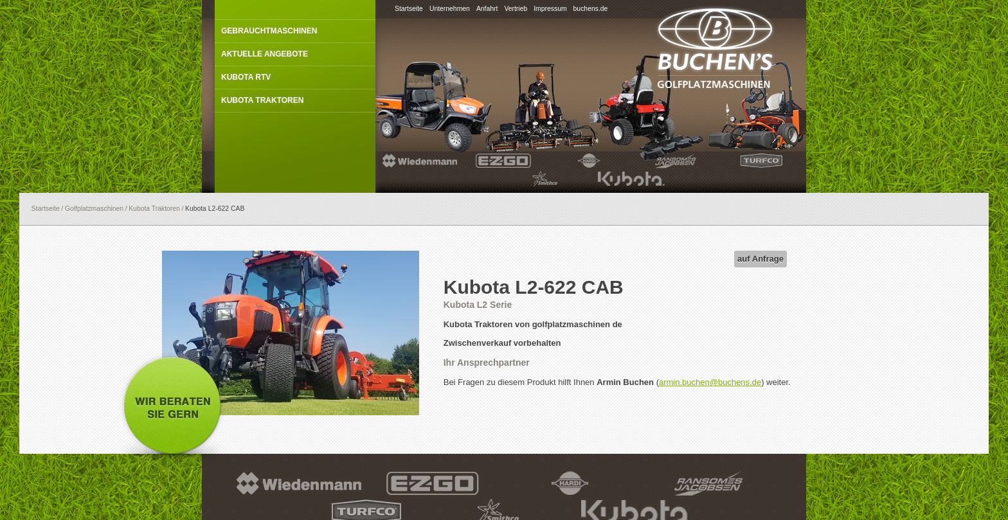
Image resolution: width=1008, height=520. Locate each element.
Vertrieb (515, 8)
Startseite (409, 8)
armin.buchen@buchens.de (710, 382)
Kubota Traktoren (262, 100)
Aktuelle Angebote (264, 53)
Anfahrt (487, 8)
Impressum (550, 8)
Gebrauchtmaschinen (269, 30)
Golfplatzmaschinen (94, 208)
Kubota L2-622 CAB (214, 208)
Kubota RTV (246, 77)
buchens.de (590, 8)
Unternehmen (449, 8)
